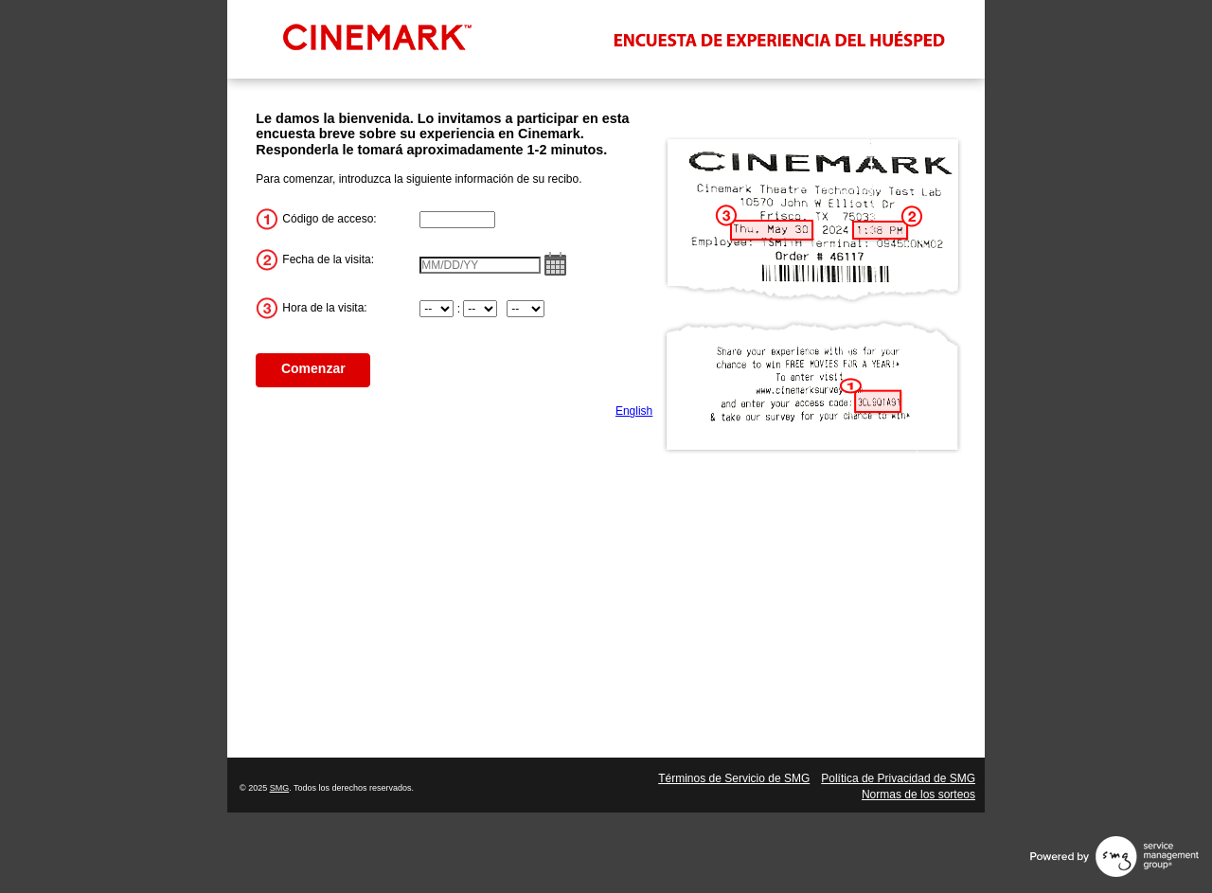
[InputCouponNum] (457, 219)
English (633, 411)
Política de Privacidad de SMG (898, 778)
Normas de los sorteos (918, 794)
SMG (280, 788)
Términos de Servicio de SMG (734, 778)
